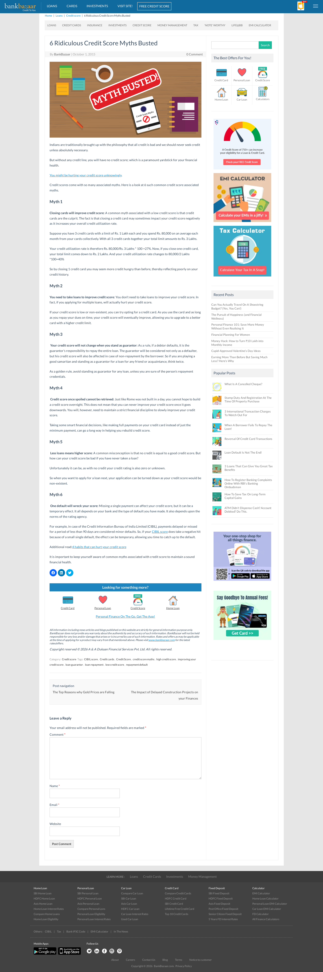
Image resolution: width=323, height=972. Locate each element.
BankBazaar (62, 54)
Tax (195, 25)
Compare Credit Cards (178, 893)
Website (55, 824)
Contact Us (148, 959)
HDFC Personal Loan (89, 898)
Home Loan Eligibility (46, 919)
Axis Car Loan (129, 903)
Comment (57, 734)
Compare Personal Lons (91, 909)
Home (48, 15)
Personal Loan (102, 608)
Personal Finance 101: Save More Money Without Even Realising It (237, 326)
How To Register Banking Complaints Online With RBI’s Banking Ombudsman (248, 483)
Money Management (172, 25)
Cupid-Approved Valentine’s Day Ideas (236, 351)
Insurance (94, 25)
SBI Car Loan (128, 898)
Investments (97, 6)
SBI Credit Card (174, 903)
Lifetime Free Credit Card (179, 909)
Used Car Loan (129, 919)
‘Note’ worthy (214, 25)
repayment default (137, 664)
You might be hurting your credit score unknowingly (86, 175)
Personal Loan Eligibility (91, 914)
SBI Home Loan (43, 893)
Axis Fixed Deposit (219, 903)
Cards (72, 6)
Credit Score (142, 25)
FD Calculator (260, 914)
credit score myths (143, 659)
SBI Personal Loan (87, 893)
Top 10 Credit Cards (176, 914)
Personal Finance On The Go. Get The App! (125, 616)
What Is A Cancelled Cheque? (243, 384)
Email (54, 805)
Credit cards (107, 659)
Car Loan (242, 99)
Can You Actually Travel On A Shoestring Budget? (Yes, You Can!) (237, 306)
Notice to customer (200, 959)
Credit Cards (71, 25)
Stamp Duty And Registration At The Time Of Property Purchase (248, 399)
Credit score (73, 15)
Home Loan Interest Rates (49, 909)
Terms (178, 959)
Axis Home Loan (43, 903)
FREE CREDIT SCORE (154, 6)
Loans (52, 6)
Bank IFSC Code (75, 931)
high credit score (166, 659)
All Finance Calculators (265, 919)
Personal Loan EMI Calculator (269, 903)
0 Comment (194, 54)
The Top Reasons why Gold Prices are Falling (83, 692)
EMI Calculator (260, 25)
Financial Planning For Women (230, 334)
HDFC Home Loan (44, 898)
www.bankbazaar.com (161, 640)
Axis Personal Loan (88, 903)
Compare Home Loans (47, 914)
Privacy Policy (183, 966)
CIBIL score (160, 531)
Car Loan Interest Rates (134, 914)
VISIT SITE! (125, 6)
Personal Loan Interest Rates (94, 919)
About (115, 959)
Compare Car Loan (132, 893)
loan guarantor (74, 664)
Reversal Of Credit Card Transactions (248, 439)
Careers (130, 959)
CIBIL (48, 931)
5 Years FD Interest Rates (223, 919)
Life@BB (237, 25)
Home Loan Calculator (265, 898)
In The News (121, 931)
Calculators (262, 99)
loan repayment (94, 664)
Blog (165, 959)
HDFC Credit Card (175, 898)
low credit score (114, 664)
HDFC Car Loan (130, 909)
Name (55, 786)
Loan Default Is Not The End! (243, 452)
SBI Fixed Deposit (219, 893)
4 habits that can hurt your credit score (99, 547)
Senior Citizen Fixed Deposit (225, 914)
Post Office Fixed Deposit (223, 909)
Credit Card (67, 608)
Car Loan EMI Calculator (266, 909)
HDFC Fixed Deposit (221, 898)
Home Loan (173, 608)
